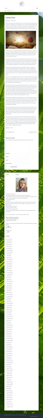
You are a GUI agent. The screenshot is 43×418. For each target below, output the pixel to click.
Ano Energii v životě (32, 132)
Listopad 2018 (9, 384)
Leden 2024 (9, 270)
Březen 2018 (9, 399)
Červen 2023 (9, 283)
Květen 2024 (9, 263)
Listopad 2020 (9, 340)
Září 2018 (8, 388)
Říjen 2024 (8, 253)
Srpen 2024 (9, 257)
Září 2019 (8, 366)
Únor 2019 (8, 379)
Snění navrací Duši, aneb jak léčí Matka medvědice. (27, 64)
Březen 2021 (9, 333)
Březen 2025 (9, 244)
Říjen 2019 (8, 364)
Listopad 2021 (9, 318)
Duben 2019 (9, 375)
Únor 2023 (8, 290)
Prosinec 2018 (9, 382)
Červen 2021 (9, 327)
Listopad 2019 (9, 362)
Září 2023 (8, 277)
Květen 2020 (9, 351)
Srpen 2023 (9, 279)
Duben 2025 (9, 242)
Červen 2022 (9, 305)
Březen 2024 (9, 266)
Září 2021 (8, 322)
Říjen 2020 (8, 342)
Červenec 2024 (9, 259)
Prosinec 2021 (9, 316)
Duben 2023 (9, 287)
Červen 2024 (9, 261)
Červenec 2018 (9, 392)
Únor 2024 (8, 268)
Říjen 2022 (8, 298)
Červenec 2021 (9, 325)
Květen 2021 (9, 329)
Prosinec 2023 (9, 272)
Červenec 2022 (9, 303)
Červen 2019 (9, 371)
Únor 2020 (8, 357)
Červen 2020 (9, 349)
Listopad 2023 (9, 274)
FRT (38, 416)
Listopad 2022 (9, 296)
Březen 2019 (9, 377)
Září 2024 (8, 255)
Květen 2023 (9, 285)
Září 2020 (8, 344)
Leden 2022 (9, 314)
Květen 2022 (9, 307)
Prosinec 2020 (9, 338)
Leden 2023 (9, 292)
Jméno (7, 156)
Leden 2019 (9, 381)
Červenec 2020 (9, 347)
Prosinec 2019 (9, 360)
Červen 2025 (9, 239)
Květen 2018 (9, 395)
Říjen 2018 (8, 386)
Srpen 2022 (9, 301)
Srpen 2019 (9, 368)
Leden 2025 (9, 248)
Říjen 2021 (8, 320)
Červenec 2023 (9, 281)
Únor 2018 (8, 401)
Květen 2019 (9, 373)
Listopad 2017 (9, 406)
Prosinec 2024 (9, 250)
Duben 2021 (9, 331)
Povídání (8, 10)
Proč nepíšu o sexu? (10, 132)
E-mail (7, 160)
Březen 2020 (9, 355)
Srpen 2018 (9, 390)
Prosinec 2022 (9, 294)
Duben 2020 (9, 353)
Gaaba (15, 20)
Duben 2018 (9, 397)
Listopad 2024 (9, 252)
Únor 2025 (8, 246)
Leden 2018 (9, 403)
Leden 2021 (9, 336)
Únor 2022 (8, 312)
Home (5, 10)
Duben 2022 (9, 309)
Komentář (8, 153)
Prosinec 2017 (9, 405)
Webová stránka (9, 163)
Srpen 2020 (9, 346)
